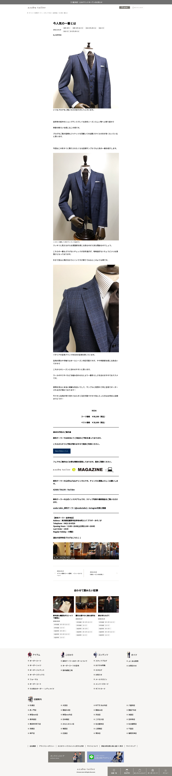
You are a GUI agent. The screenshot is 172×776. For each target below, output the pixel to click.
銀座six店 (98, 710)
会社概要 (33, 746)
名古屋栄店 (99, 724)
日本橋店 (65, 719)
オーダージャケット (36, 670)
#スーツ (101, 28)
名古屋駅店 (132, 724)
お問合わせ (132, 666)
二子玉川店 (99, 719)
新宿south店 (66, 715)
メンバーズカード (101, 684)
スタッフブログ (100, 661)
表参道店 (32, 719)
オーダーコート (34, 684)
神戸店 (31, 733)
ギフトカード (99, 689)
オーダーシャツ (34, 665)
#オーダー (67, 28)
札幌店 (31, 705)
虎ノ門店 (32, 710)
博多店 (97, 733)
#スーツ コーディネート (71, 31)
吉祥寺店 (131, 719)
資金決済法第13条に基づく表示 (112, 746)
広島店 (64, 733)
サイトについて (92, 746)
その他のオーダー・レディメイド (41, 689)
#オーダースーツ (78, 28)
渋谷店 (97, 715)
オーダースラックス (36, 675)
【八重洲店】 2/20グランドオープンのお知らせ (86, 2)
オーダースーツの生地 (70, 666)
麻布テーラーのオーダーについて (74, 661)
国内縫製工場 (67, 670)
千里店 (130, 729)
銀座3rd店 (65, 710)
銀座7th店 (131, 710)
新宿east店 (33, 715)
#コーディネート (91, 28)
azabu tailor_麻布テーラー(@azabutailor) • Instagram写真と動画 (79, 508)
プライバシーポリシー (47, 746)
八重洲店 (131, 705)
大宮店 (64, 705)
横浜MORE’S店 (34, 724)
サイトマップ (131, 746)
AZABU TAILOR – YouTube (64, 489)
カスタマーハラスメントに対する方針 (71, 746)
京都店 (31, 729)
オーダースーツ (34, 661)
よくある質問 (132, 661)
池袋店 (130, 715)
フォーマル (33, 679)
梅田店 (64, 729)
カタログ (98, 670)
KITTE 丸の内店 (100, 705)
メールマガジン (100, 679)
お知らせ (98, 675)
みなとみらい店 (67, 724)
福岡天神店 (132, 733)
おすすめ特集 (99, 665)
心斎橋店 (98, 729)
